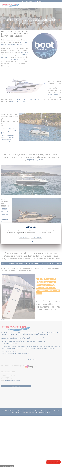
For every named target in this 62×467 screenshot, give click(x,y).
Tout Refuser (24, 237)
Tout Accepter (36, 237)
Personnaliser (31, 242)
